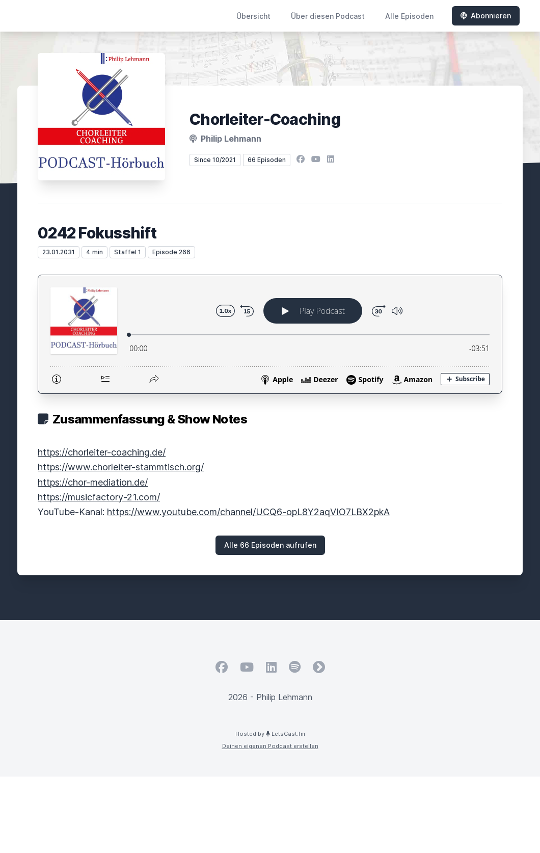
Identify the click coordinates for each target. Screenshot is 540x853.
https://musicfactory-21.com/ (99, 497)
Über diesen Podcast (328, 16)
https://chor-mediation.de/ (93, 482)
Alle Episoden (409, 16)
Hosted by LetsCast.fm (270, 733)
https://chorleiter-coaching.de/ (102, 452)
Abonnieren (486, 15)
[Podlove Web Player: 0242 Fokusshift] (270, 334)
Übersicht (253, 16)
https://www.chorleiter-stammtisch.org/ (121, 467)
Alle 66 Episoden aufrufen (270, 545)
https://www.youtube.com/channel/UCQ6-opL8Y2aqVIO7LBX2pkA (248, 512)
